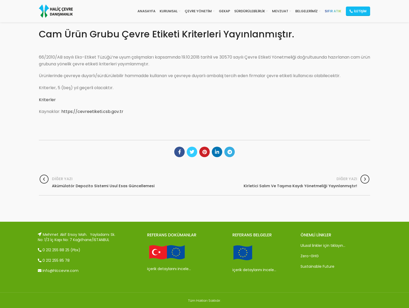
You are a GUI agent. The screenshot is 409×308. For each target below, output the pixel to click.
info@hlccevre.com (58, 270)
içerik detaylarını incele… (169, 268)
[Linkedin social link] (217, 152)
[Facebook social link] (179, 152)
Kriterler (47, 100)
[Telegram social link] (229, 152)
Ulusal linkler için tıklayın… (322, 245)
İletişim (358, 11)
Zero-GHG (309, 256)
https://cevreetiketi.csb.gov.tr (92, 112)
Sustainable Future (317, 266)
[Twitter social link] (192, 152)
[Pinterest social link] (204, 152)
